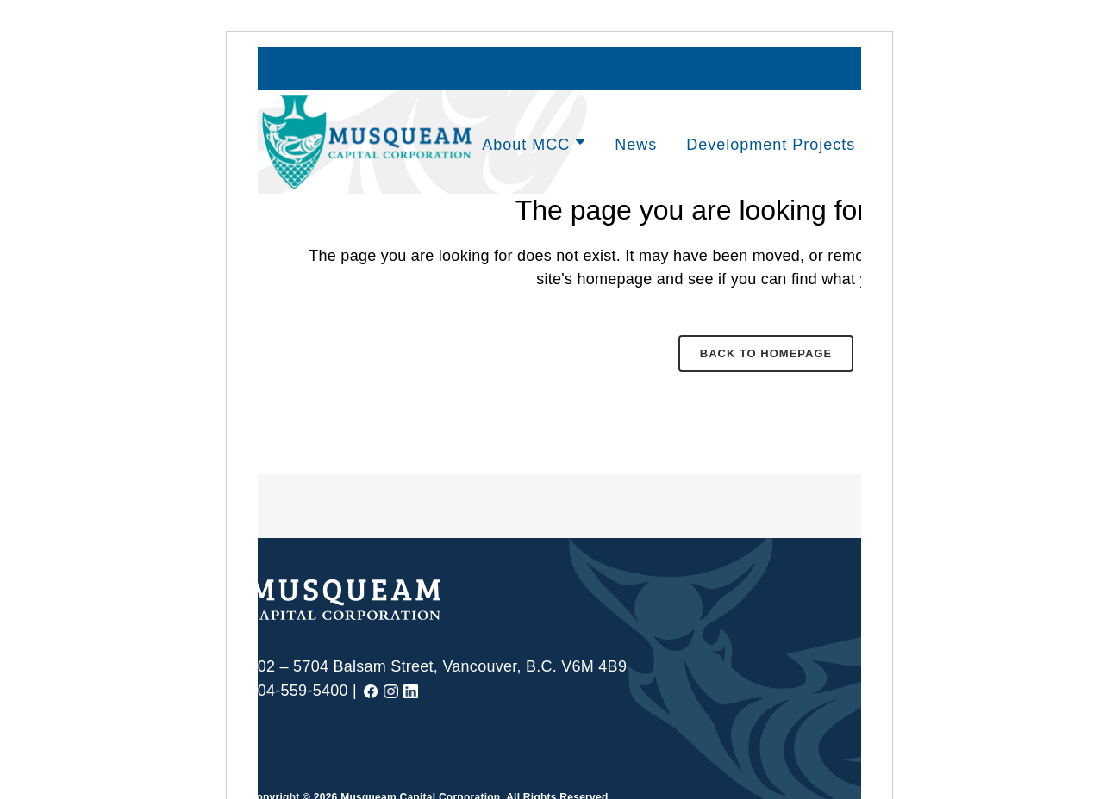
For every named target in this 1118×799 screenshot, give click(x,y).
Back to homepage (766, 353)
